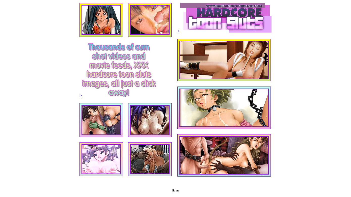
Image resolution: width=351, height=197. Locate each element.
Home (175, 190)
